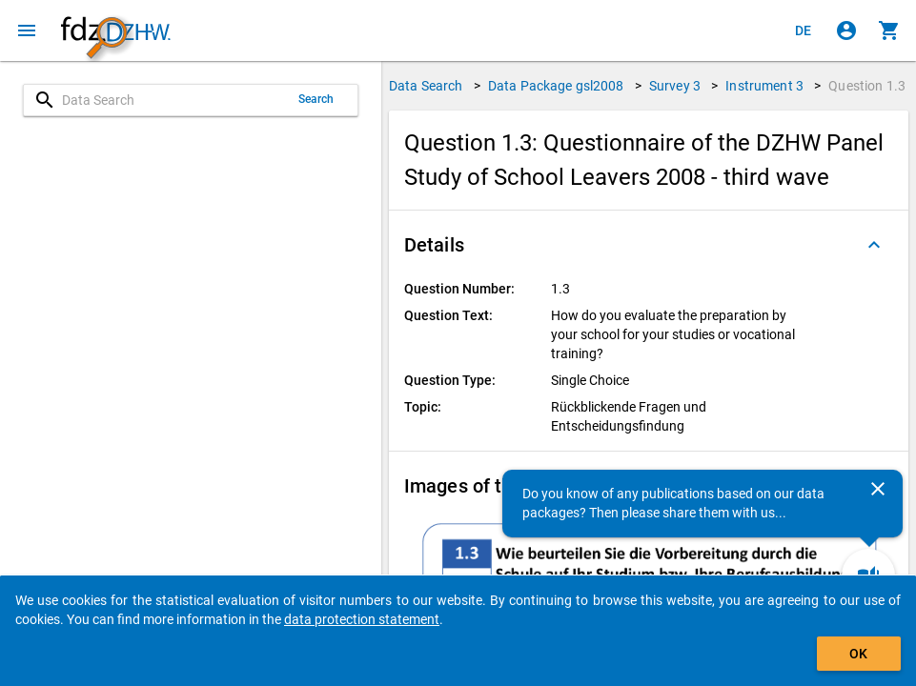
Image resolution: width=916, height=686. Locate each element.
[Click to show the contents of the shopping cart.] (889, 30)
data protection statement (361, 619)
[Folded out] (874, 245)
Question (867, 85)
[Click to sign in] (846, 30)
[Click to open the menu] (27, 30)
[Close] (878, 489)
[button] (648, 245)
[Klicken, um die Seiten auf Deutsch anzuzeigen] (803, 30)
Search (316, 99)
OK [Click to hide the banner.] (858, 653)
